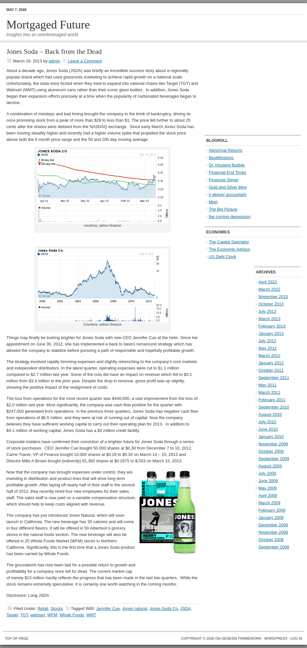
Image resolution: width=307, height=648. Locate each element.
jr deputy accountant (227, 194)
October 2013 (271, 304)
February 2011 (272, 399)
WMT (91, 614)
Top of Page (16, 638)
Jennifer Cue (108, 608)
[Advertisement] (245, 88)
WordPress (275, 638)
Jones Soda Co (163, 608)
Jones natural (134, 608)
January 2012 (271, 362)
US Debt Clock (222, 256)
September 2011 (273, 377)
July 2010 (267, 421)
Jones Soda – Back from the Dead (54, 51)
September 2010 (273, 407)
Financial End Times (227, 172)
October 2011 (271, 370)
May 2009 (267, 488)
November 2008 (273, 532)
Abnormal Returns (225, 150)
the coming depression (230, 216)
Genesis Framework (242, 638)
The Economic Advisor (229, 249)
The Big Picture (223, 209)
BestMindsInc (221, 157)
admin (54, 61)
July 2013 (267, 311)
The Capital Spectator (229, 241)
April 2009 (267, 495)
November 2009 (273, 443)
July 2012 (267, 340)
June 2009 (268, 480)
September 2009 (273, 458)
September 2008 (273, 547)
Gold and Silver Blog (228, 187)
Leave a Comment (85, 61)
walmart (37, 614)
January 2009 (271, 517)
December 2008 (273, 524)
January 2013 (271, 333)
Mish (213, 201)
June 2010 (268, 429)
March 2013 (269, 318)
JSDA (185, 608)
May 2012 (267, 348)
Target (12, 614)
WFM (52, 614)
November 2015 (273, 296)
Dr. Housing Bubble (227, 165)
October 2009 (271, 451)
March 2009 (269, 502)
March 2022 (269, 289)
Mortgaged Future (48, 24)
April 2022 (267, 281)
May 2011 (267, 385)
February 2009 (272, 510)
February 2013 (272, 326)
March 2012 (269, 355)
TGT (24, 614)
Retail (42, 608)
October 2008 (271, 539)
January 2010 (271, 436)
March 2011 (269, 392)
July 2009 (267, 473)
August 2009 (270, 466)
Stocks (57, 608)
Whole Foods (71, 614)
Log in (296, 638)
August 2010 (270, 414)
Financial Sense (224, 179)
